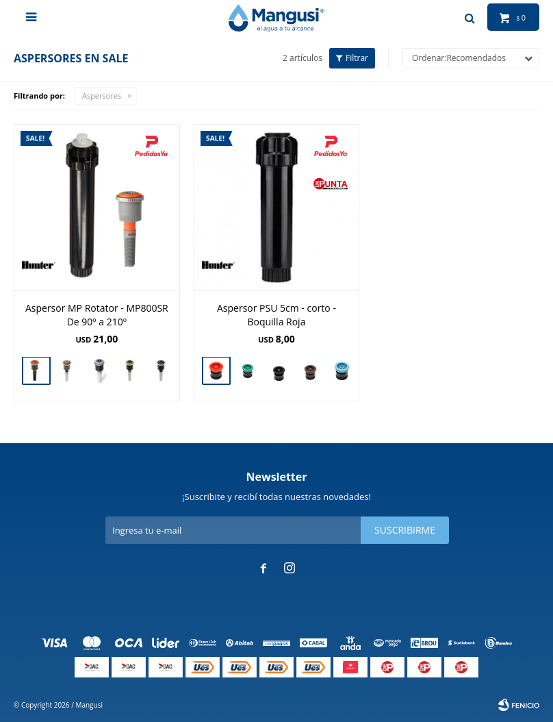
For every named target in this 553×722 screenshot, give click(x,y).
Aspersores (101, 95)
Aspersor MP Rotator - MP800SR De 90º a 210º (96, 314)
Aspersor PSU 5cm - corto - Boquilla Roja (276, 314)
